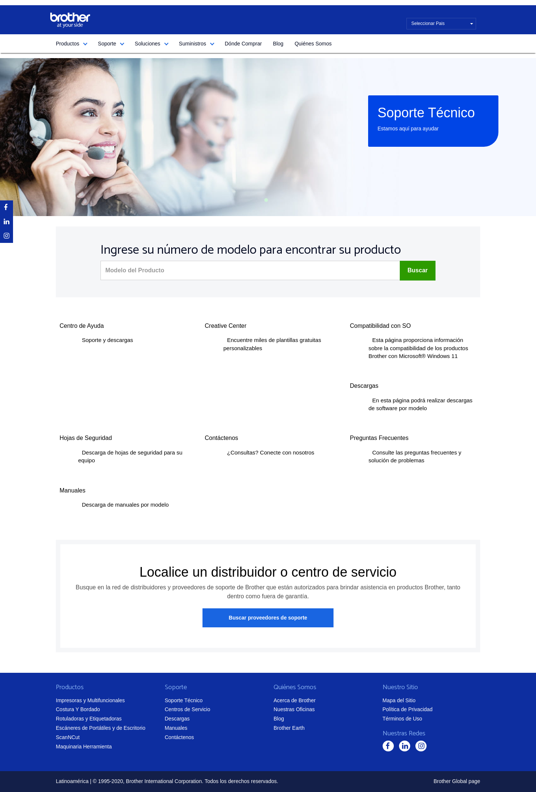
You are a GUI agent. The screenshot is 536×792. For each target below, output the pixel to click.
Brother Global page (457, 781)
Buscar (418, 270)
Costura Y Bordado (78, 709)
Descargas (177, 719)
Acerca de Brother (295, 700)
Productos (67, 44)
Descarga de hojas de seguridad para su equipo (130, 456)
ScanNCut (68, 737)
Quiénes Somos (313, 44)
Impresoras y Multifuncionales (90, 700)
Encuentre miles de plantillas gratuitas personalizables (272, 344)
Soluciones (147, 44)
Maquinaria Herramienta (84, 747)
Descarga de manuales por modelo (125, 504)
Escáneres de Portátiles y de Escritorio (100, 728)
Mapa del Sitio (399, 700)
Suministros (192, 44)
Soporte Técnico (184, 700)
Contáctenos (179, 737)
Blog (278, 44)
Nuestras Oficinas (294, 709)
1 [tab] (266, 200)
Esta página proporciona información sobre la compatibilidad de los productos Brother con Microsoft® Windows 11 (418, 348)
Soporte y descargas (107, 340)
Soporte (107, 44)
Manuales (176, 728)
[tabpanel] (268, 137)
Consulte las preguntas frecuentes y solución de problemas (414, 456)
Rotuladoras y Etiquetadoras (89, 719)
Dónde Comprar (243, 44)
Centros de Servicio (187, 709)
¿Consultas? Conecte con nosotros (270, 452)
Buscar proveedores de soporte (268, 618)
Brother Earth (289, 728)
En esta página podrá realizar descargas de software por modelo (420, 404)
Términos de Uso (402, 719)
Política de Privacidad (408, 709)
